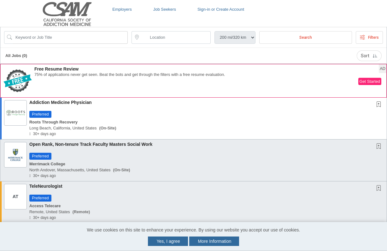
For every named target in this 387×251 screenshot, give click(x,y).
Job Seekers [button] (164, 9)
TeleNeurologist (45, 186)
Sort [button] (369, 55)
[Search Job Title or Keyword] (70, 37)
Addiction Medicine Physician (60, 102)
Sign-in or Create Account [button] (220, 9)
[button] (193, 81)
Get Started (370, 81)
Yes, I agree (168, 241)
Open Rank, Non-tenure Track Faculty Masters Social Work (90, 144)
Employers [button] (122, 9)
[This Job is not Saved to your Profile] (380, 105)
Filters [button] (369, 37)
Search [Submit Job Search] (305, 37)
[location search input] (175, 37)
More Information (214, 241)
